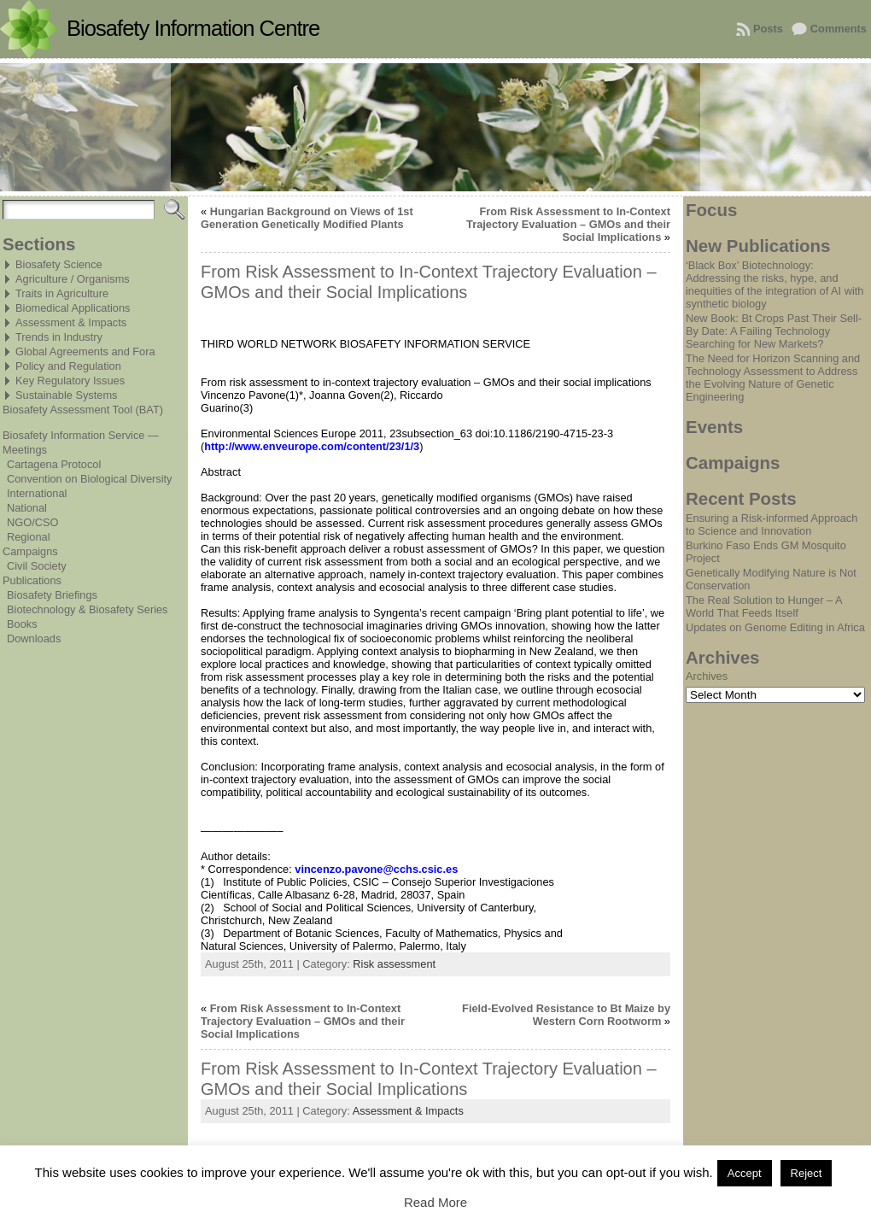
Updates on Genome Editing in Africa (775, 627)
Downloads (34, 638)
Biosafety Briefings (52, 595)
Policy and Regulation (68, 366)
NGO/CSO (32, 522)
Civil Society (37, 565)
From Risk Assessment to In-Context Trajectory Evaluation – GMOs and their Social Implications (568, 224)
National (27, 507)
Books (22, 624)
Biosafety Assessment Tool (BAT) (83, 409)
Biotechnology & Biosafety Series (87, 609)
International (37, 493)
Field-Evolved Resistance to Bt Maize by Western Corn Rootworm (566, 1015)
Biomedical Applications (72, 308)
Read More (435, 1202)
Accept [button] (745, 1173)
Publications (32, 580)
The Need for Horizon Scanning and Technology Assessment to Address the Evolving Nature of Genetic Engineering (773, 377)
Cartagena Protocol (54, 464)
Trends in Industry (58, 337)
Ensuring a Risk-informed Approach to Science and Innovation (771, 524)
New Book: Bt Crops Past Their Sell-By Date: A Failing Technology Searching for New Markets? (774, 331)
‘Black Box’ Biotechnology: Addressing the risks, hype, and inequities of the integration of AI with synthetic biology (774, 284)
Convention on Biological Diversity (89, 478)
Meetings (25, 449)
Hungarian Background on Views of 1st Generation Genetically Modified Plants (307, 218)
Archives (707, 676)
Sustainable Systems (66, 395)
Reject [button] (806, 1173)
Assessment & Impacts (70, 322)
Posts (768, 28)
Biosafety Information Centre (193, 28)
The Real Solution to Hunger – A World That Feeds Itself (764, 606)
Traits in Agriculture (61, 293)
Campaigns (30, 551)
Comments (838, 28)
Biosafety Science (58, 264)
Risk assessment (394, 964)
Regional (28, 536)
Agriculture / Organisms (72, 278)
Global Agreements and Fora (85, 351)
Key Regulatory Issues (70, 380)
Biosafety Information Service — (81, 435)
